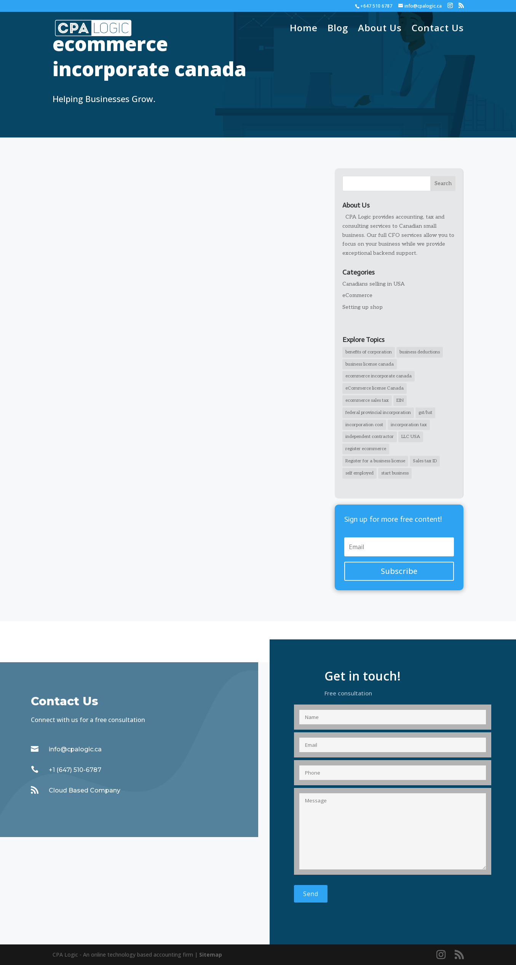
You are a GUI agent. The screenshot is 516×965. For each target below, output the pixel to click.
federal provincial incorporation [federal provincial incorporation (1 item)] (378, 412)
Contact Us (438, 29)
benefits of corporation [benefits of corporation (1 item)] (368, 352)
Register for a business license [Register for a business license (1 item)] (375, 461)
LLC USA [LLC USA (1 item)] (410, 436)
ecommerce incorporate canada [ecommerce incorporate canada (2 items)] (378, 376)
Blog (337, 29)
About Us (380, 29)
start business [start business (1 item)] (395, 473)
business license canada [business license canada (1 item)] (369, 364)
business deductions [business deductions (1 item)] (419, 352)
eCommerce (357, 295)
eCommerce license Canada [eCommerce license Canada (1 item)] (374, 388)
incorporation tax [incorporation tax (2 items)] (409, 425)
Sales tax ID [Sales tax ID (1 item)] (425, 461)
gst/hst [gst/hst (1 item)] (425, 412)
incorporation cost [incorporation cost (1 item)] (364, 425)
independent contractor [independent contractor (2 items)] (369, 436)
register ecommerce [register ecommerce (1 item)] (365, 449)
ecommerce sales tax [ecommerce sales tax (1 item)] (367, 400)
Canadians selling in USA (373, 284)
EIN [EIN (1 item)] (400, 400)
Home (304, 29)
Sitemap (210, 954)
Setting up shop (362, 307)
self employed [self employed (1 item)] (359, 473)
